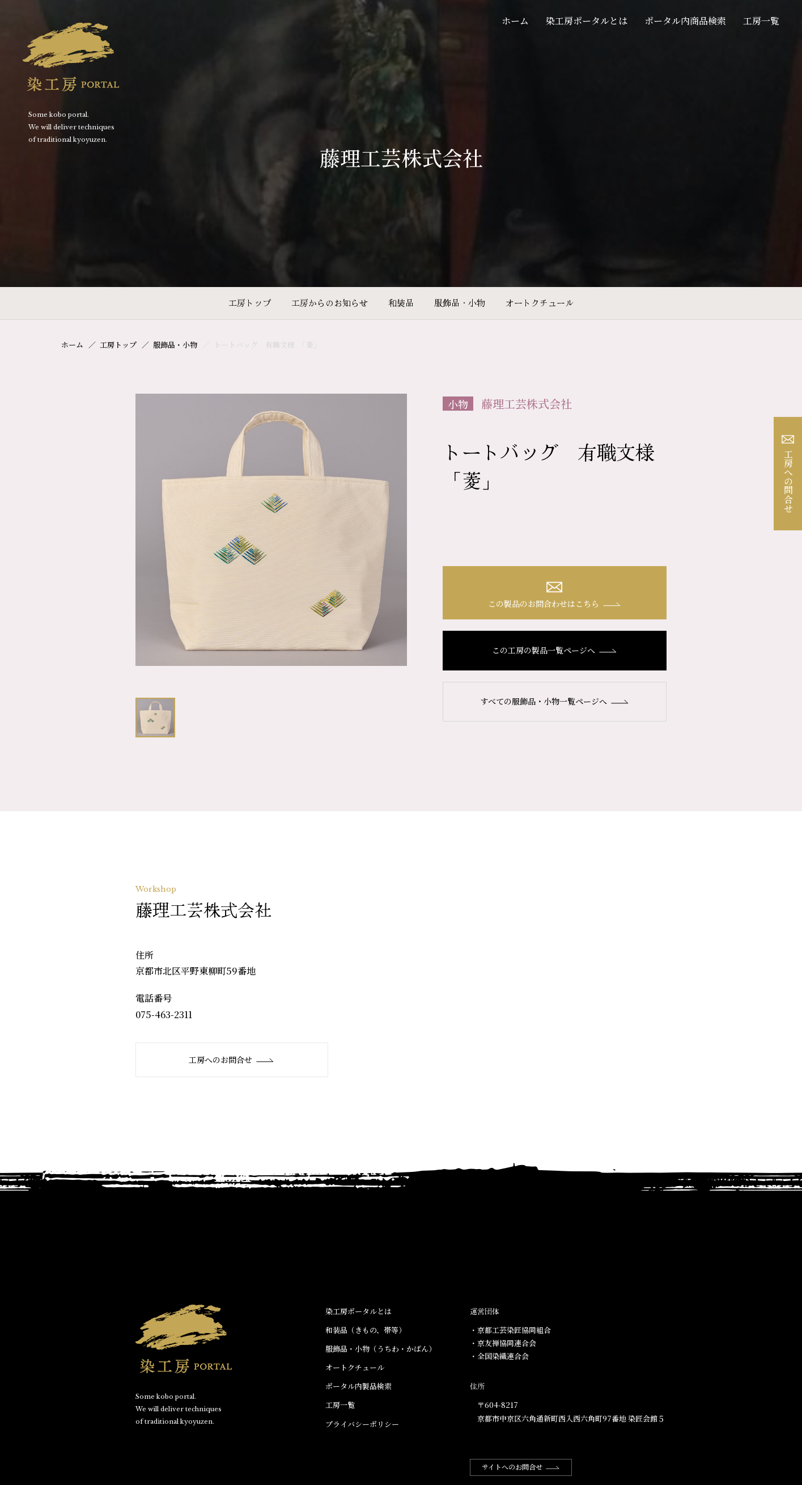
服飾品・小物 (459, 303)
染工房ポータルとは (586, 20)
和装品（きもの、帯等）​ (365, 1329)
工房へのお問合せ (231, 1059)
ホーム (515, 20)
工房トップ (249, 303)
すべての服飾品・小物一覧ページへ (554, 701)
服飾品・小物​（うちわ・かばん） (380, 1348)
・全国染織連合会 (499, 1356)
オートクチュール (540, 303)
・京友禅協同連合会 (503, 1343)
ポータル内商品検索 (685, 20)
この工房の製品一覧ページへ (554, 650)
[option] (271, 530)
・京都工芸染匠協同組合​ (510, 1329)
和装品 (401, 303)
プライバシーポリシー (362, 1424)
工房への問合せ (788, 474)
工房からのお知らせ (329, 303)
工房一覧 (761, 20)
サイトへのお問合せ (521, 1466)
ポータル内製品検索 (358, 1386)
